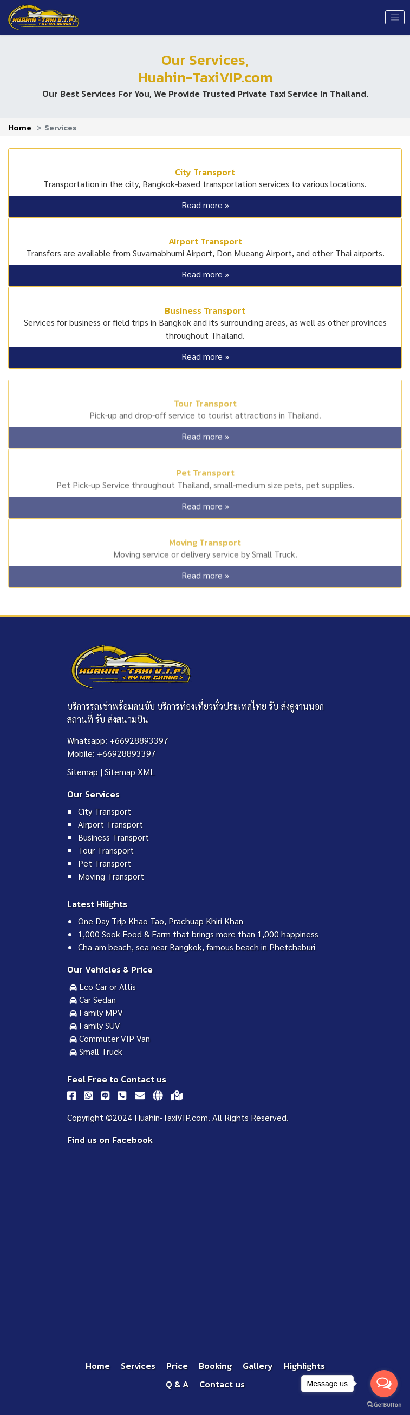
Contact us (222, 1384)
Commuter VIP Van (109, 1038)
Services (138, 1365)
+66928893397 (138, 740)
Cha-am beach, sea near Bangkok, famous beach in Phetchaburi (196, 947)
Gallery (258, 1365)
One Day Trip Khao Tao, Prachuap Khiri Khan (160, 921)
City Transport (205, 172)
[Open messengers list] (384, 1383)
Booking (215, 1365)
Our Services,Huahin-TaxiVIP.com (205, 68)
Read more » (205, 204)
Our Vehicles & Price (110, 969)
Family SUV (94, 1025)
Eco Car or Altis (102, 986)
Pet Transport (205, 470)
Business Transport (205, 310)
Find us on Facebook (110, 1139)
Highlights (304, 1365)
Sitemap (82, 771)
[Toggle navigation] (395, 17)
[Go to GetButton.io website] (384, 1404)
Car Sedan (92, 999)
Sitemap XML (130, 771)
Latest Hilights (97, 903)
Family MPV (96, 1012)
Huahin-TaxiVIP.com (171, 1117)
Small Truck (95, 1051)
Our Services (93, 794)
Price (177, 1365)
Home (19, 127)
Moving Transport (205, 539)
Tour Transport (205, 400)
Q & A (177, 1384)
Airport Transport (205, 241)
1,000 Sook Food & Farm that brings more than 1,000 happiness (198, 934)
